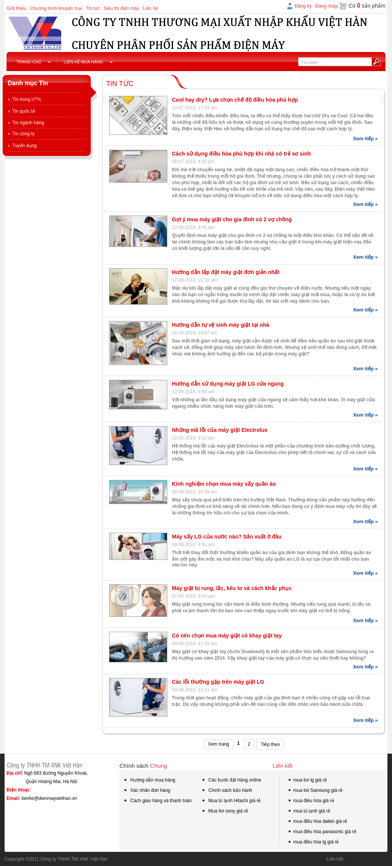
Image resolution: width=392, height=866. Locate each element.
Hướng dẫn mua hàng (149, 780)
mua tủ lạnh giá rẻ (308, 811)
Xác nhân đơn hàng (146, 791)
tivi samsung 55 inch (131, 859)
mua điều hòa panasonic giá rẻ (321, 832)
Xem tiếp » (365, 138)
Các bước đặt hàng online (231, 780)
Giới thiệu (16, 8)
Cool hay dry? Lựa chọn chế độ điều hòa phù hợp (235, 100)
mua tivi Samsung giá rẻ (315, 791)
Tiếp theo (270, 744)
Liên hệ (150, 8)
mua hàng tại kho (219, 859)
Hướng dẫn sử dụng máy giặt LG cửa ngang (228, 384)
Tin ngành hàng (25, 122)
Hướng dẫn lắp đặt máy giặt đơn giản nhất (225, 272)
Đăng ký (303, 6)
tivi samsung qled (177, 859)
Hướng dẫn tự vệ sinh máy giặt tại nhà (220, 325)
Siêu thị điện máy (121, 8)
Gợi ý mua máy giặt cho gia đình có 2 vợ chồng (232, 219)
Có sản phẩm (366, 6)
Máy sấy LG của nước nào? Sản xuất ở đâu (226, 537)
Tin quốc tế (21, 111)
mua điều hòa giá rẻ (310, 801)
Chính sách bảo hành (226, 791)
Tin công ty (20, 133)
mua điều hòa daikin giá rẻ (317, 822)
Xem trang (218, 744)
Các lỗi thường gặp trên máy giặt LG (218, 682)
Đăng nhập (326, 6)
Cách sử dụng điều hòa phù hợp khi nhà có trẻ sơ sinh (241, 154)
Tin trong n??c (24, 99)
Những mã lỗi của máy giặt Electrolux (220, 430)
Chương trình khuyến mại (56, 8)
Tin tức (93, 8)
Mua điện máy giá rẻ (366, 859)
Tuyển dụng (22, 145)
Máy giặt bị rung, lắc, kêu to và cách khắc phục (232, 588)
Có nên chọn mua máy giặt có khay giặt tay (227, 635)
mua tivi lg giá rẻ (307, 780)
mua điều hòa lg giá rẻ (313, 842)
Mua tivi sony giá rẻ (224, 811)
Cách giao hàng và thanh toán (157, 801)
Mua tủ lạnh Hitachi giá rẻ (231, 800)
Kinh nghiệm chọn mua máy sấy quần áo (224, 484)
